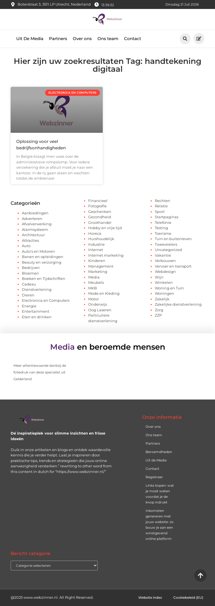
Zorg (159, 310)
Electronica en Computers (45, 300)
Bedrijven (31, 267)
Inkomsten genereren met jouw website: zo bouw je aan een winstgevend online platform (160, 525)
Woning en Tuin (169, 288)
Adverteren (32, 218)
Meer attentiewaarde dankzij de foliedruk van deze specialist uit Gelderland (39, 372)
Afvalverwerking (37, 224)
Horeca (94, 233)
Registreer (154, 477)
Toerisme (163, 233)
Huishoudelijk (101, 238)
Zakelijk (162, 299)
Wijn (159, 277)
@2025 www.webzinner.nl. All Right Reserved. (52, 597)
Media (94, 277)
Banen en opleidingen (42, 256)
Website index (150, 597)
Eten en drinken (37, 317)
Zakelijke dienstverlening (178, 304)
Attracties (30, 240)
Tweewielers (166, 244)
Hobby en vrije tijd (105, 228)
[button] (185, 38)
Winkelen (164, 282)
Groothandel (99, 222)
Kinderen (96, 260)
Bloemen (30, 273)
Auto (26, 245)
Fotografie (97, 206)
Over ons (82, 38)
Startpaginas (166, 217)
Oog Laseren (99, 310)
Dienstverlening (37, 289)
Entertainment (35, 311)
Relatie (161, 206)
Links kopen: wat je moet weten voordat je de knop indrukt (160, 493)
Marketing (97, 271)
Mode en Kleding (104, 293)
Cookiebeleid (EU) (188, 597)
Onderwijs (97, 304)
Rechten (162, 200)
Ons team (107, 38)
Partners (58, 38)
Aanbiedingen (35, 213)
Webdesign (165, 271)
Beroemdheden (159, 452)
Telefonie (163, 222)
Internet (95, 249)
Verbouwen (165, 260)
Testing (161, 228)
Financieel (98, 200)
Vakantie (163, 255)
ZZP (158, 315)
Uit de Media (156, 460)
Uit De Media (29, 38)
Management (100, 266)
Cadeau (29, 284)
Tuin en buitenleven (173, 238)
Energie (29, 306)
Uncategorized (168, 249)
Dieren (28, 295)
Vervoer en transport (173, 266)
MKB (92, 288)
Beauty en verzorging (41, 262)
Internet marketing (105, 255)
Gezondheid (99, 217)
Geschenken (99, 211)
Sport (160, 211)
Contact (132, 38)
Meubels (96, 282)
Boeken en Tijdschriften (43, 278)
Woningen (164, 293)
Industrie (96, 244)
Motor (93, 299)
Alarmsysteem (35, 229)
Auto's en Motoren (38, 251)
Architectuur (33, 235)
